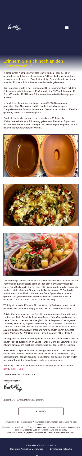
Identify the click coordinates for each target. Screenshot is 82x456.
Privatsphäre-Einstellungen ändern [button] (41, 445)
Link (6, 369)
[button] (67, 27)
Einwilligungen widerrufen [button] (61, 449)
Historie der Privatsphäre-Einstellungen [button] (26, 449)
